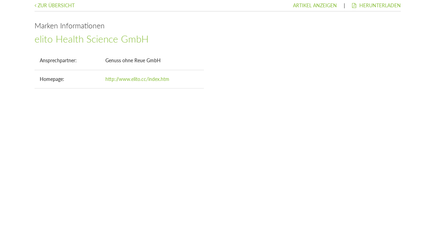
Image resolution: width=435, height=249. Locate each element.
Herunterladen (376, 5)
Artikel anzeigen (315, 5)
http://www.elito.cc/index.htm (137, 79)
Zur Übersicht (55, 5)
